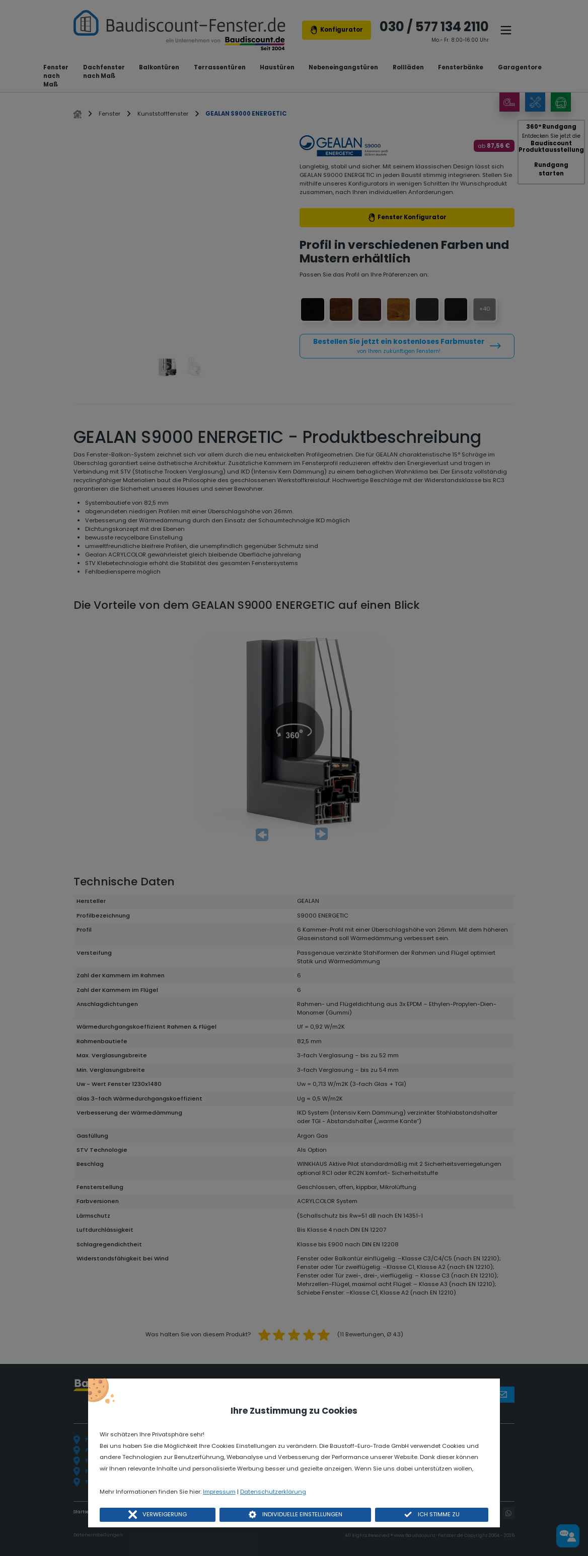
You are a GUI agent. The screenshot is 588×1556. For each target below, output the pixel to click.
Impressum (219, 1492)
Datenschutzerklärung (273, 1492)
